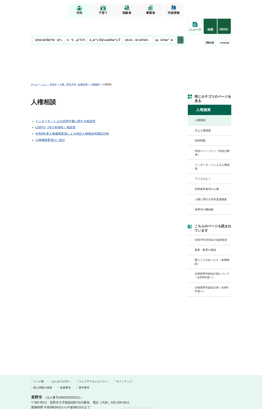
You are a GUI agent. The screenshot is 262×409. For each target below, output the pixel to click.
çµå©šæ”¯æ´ (165, 23)
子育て (103, 13)
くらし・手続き (48, 67)
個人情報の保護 (42, 370)
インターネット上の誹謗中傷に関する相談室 (65, 104)
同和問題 (200, 123)
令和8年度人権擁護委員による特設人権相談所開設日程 (72, 116)
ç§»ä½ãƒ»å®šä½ (138, 23)
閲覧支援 (195, 26)
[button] (210, 8)
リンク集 (38, 364)
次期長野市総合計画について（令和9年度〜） (212, 258)
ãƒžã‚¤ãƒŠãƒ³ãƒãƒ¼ (48, 23)
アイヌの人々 (203, 161)
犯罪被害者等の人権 (207, 172)
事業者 (150, 13)
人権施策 (95, 67)
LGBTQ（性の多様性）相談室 (55, 110)
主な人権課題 (203, 113)
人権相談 (200, 103)
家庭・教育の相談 (205, 232)
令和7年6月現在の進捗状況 (211, 222)
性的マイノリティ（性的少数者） (212, 135)
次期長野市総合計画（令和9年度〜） (211, 272)
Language (210, 26)
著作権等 (84, 370)
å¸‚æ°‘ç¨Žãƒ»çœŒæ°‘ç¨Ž (105, 23)
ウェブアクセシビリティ (93, 364)
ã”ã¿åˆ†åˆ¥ (76, 23)
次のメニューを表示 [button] (180, 23)
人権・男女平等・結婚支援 (73, 67)
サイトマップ (124, 364)
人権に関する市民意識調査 (211, 182)
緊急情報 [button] (225, 25)
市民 (79, 13)
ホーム (34, 67)
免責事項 (65, 370)
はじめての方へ (61, 364)
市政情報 (174, 13)
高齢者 (126, 13)
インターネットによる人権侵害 (212, 149)
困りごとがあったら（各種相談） (212, 244)
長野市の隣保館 (204, 192)
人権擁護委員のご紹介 (50, 123)
